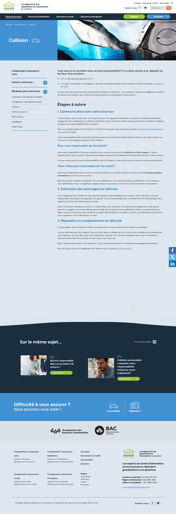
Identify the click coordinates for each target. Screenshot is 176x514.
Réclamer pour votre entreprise (60, 484)
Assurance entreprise (91, 16)
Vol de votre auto (19, 111)
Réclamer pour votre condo (25, 484)
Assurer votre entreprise (57, 481)
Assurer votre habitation (57, 459)
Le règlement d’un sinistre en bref (26, 102)
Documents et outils (150, 3)
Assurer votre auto (22, 82)
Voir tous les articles (145, 341)
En (172, 3)
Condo (83, 482)
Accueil (9, 25)
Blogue (134, 16)
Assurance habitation (39, 16)
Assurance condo (65, 16)
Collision (16, 107)
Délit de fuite (17, 116)
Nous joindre (164, 3)
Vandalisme (17, 121)
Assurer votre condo (22, 481)
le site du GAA (124, 248)
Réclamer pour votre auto (26, 91)
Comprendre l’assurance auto (25, 72)
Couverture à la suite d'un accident (27, 97)
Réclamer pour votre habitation (60, 462)
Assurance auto (13, 16)
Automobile (113, 411)
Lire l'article (58, 373)
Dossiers (158, 16)
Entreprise (85, 484)
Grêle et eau (17, 126)
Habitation (134, 411)
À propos (137, 3)
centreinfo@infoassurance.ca (136, 487)
